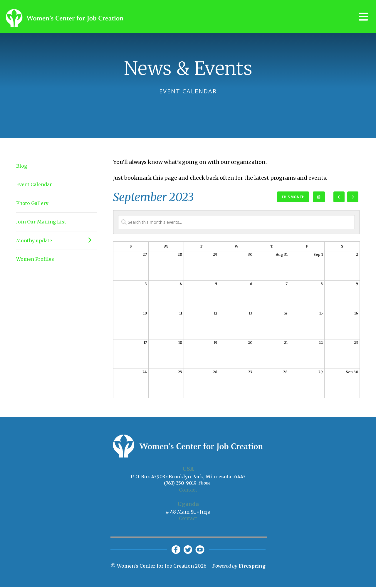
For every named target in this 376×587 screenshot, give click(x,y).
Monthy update (56, 240)
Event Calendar (34, 184)
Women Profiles (35, 259)
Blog (21, 166)
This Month (293, 196)
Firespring (252, 566)
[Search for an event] (236, 222)
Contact (188, 490)
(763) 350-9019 (180, 483)
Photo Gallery (32, 203)
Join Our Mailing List (41, 222)
